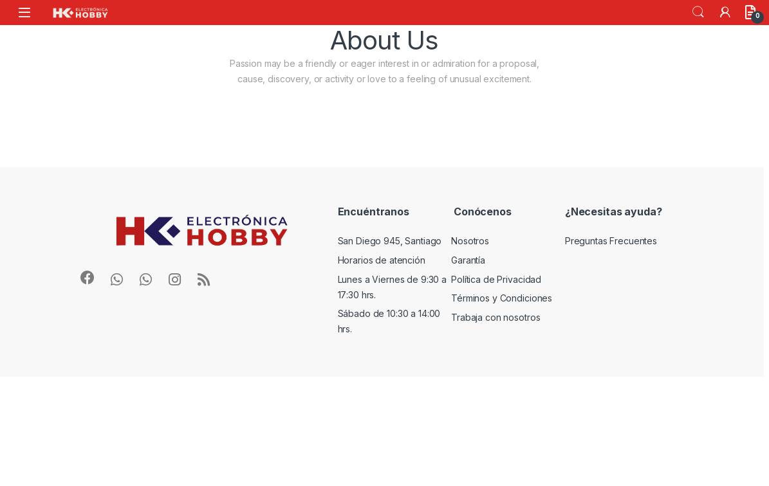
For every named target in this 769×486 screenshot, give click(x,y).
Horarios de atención (381, 260)
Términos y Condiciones (501, 297)
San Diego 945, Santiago (390, 240)
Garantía (468, 260)
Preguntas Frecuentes (611, 240)
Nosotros (470, 240)
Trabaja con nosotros (495, 317)
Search (698, 12)
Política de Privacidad (496, 279)
